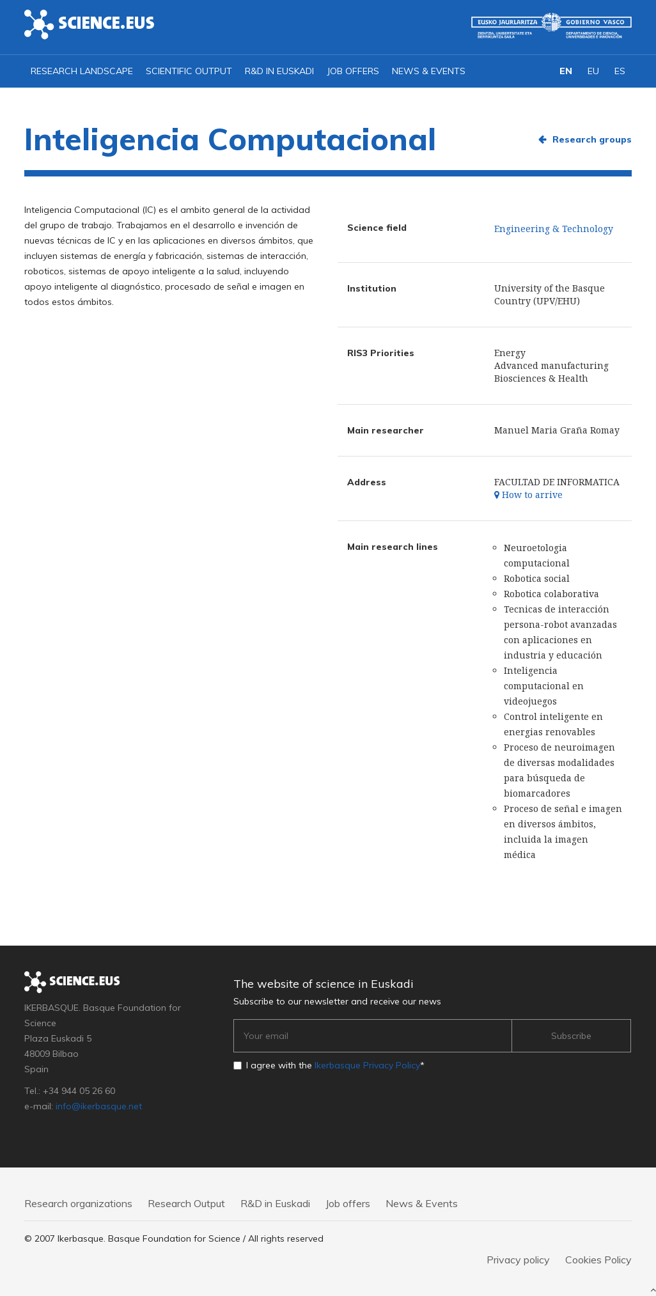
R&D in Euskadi (279, 71)
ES (619, 71)
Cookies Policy (598, 1259)
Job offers (353, 71)
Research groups (592, 139)
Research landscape (82, 71)
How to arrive (528, 494)
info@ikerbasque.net (99, 1106)
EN (565, 71)
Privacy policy (518, 1259)
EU (593, 71)
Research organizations (78, 1203)
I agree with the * (335, 1065)
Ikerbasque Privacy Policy (367, 1065)
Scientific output (189, 71)
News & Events (428, 71)
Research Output (186, 1203)
